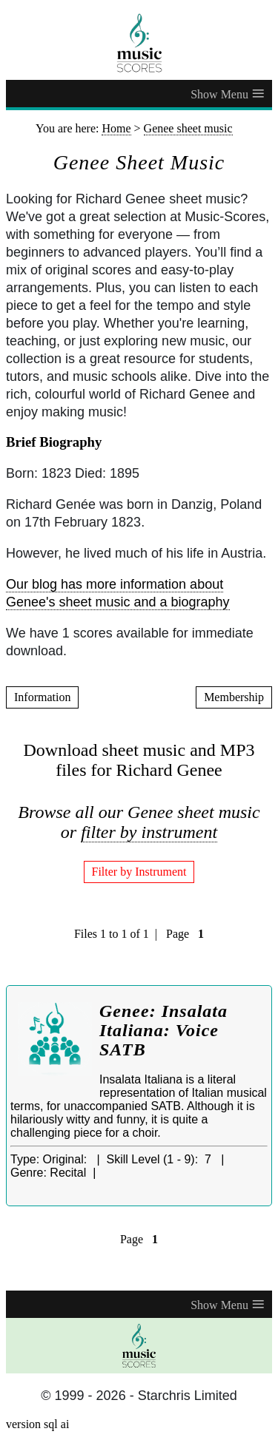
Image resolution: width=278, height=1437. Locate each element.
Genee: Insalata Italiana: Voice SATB (163, 1030)
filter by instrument (149, 832)
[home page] (139, 43)
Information (42, 697)
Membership (234, 697)
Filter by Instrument (139, 871)
